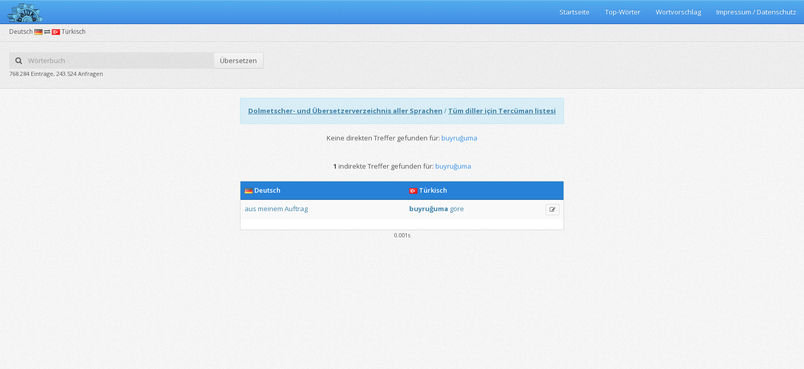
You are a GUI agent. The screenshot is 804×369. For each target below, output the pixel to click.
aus (250, 208)
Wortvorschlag (678, 11)
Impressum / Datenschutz (756, 11)
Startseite (574, 11)
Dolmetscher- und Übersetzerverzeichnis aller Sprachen (345, 110)
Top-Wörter (622, 11)
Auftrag (296, 208)
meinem (270, 208)
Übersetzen (238, 60)
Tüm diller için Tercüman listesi (502, 110)
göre (457, 208)
